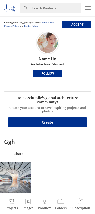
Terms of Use (47, 22)
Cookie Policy (31, 26)
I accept (77, 24)
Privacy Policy (11, 26)
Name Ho (47, 59)
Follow (47, 73)
